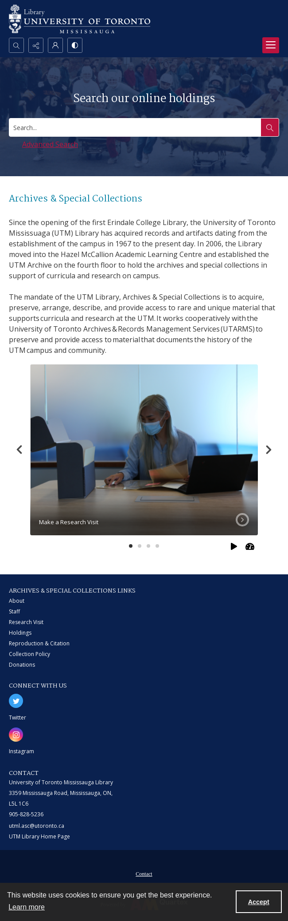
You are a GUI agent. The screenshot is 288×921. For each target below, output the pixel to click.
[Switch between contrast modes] (75, 45)
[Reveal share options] (36, 45)
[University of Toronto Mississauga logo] (79, 18)
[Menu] (270, 45)
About (16, 601)
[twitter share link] (16, 701)
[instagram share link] (16, 734)
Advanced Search (50, 144)
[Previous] (19, 449)
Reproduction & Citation (39, 643)
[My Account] (55, 45)
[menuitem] (144, 873)
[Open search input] (16, 45)
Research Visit (26, 622)
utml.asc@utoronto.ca (36, 826)
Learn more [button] (26, 907)
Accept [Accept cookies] (258, 901)
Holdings (20, 632)
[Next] (268, 449)
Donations (22, 664)
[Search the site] (270, 127)
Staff (14, 611)
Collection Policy (29, 654)
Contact (144, 874)
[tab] (144, 450)
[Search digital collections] (135, 127)
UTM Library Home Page (39, 836)
